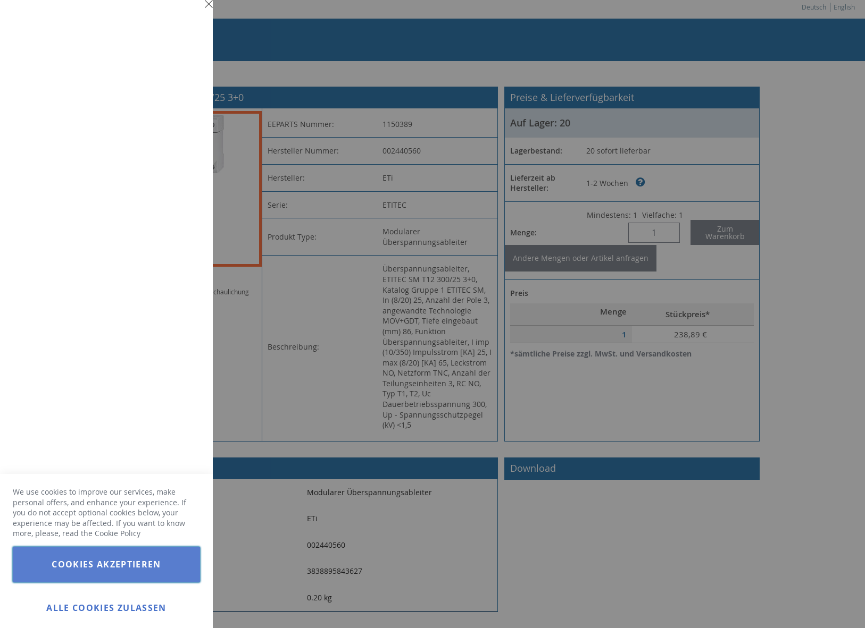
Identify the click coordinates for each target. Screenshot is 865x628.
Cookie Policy (117, 533)
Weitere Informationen (162, 93)
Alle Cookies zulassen (106, 608)
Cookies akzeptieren (106, 564)
